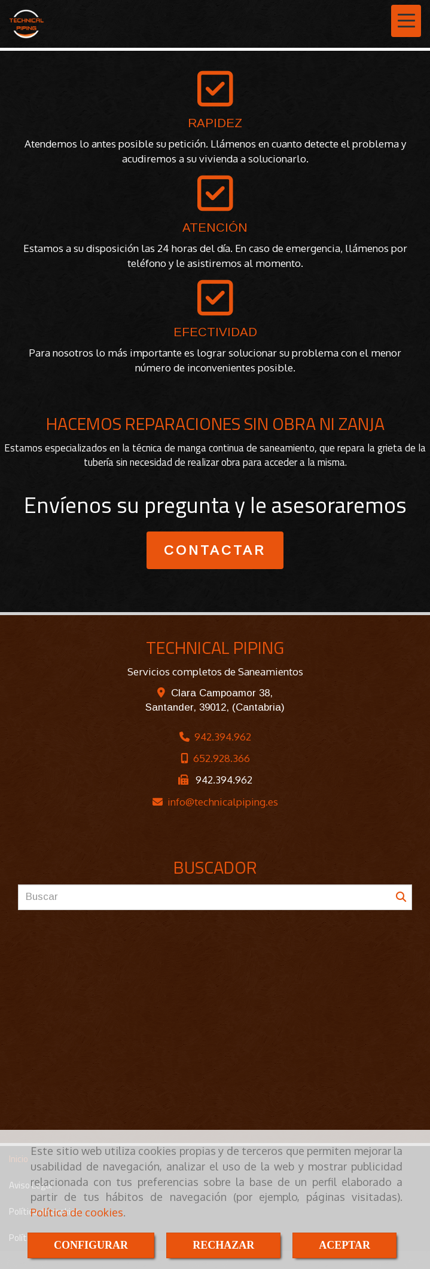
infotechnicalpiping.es (222, 801)
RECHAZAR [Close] (223, 1245)
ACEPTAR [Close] (344, 1245)
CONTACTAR (215, 550)
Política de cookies (77, 1212)
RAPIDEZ (215, 123)
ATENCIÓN (215, 227)
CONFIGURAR (91, 1245)
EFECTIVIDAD (215, 332)
